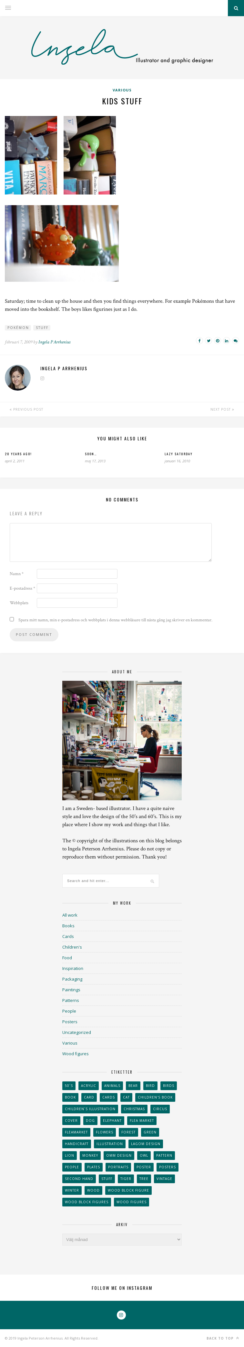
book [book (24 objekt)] (70, 1097)
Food (67, 958)
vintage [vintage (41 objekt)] (164, 1178)
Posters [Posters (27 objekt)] (167, 1167)
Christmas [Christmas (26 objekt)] (134, 1109)
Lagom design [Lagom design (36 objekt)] (145, 1144)
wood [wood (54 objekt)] (93, 1190)
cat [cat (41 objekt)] (126, 1097)
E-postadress (22, 588)
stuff (42, 327)
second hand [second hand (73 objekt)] (79, 1178)
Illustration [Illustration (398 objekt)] (110, 1144)
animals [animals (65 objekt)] (112, 1085)
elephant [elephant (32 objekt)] (112, 1120)
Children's (72, 947)
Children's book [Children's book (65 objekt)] (155, 1097)
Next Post (222, 409)
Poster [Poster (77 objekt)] (144, 1167)
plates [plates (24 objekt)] (93, 1167)
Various (122, 90)
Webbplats (19, 603)
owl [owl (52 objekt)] (144, 1155)
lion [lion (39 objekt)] (69, 1155)
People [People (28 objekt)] (72, 1167)
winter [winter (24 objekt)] (72, 1190)
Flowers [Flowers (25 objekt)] (104, 1132)
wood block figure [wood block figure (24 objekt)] (128, 1190)
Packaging (72, 979)
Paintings (71, 990)
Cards (68, 936)
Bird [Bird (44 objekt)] (150, 1085)
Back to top (223, 1338)
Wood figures (75, 1054)
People (69, 1011)
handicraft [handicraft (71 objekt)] (76, 1144)
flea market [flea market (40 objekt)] (142, 1120)
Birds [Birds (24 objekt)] (168, 1085)
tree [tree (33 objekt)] (143, 1178)
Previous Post (26, 409)
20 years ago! (18, 453)
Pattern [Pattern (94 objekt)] (164, 1155)
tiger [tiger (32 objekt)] (125, 1178)
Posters (69, 1022)
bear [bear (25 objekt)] (133, 1085)
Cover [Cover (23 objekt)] (71, 1120)
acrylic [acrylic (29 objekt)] (88, 1085)
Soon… (91, 453)
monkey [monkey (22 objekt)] (90, 1155)
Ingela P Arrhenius (54, 342)
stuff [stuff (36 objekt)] (106, 1178)
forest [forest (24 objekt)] (128, 1132)
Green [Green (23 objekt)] (150, 1132)
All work (69, 915)
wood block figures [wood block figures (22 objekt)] (86, 1202)
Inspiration (72, 968)
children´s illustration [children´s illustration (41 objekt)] (90, 1109)
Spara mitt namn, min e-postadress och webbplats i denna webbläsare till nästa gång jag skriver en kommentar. (115, 620)
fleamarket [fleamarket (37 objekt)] (76, 1132)
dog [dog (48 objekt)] (90, 1120)
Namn (17, 574)
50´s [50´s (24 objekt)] (69, 1085)
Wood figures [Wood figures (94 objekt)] (132, 1202)
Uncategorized (76, 1032)
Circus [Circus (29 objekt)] (160, 1109)
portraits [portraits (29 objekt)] (118, 1167)
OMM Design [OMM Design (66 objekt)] (119, 1155)
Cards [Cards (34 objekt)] (108, 1097)
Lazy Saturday (179, 453)
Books (68, 926)
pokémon (18, 327)
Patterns (70, 1000)
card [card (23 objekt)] (89, 1097)
